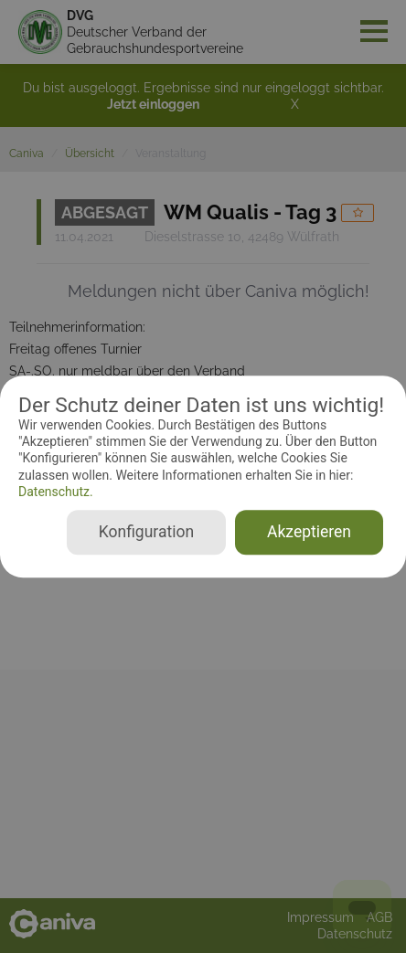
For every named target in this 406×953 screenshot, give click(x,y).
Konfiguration (146, 532)
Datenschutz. (55, 491)
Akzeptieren (309, 532)
